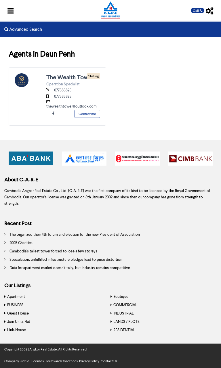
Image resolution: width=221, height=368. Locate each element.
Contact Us (109, 361)
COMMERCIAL (125, 304)
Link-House (16, 329)
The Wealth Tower (69, 77)
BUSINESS (15, 304)
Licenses (37, 361)
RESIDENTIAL (124, 329)
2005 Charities (21, 242)
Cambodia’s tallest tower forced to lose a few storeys (53, 251)
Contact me (87, 114)
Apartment (16, 296)
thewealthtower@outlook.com (71, 106)
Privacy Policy (89, 361)
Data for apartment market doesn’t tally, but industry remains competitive (69, 267)
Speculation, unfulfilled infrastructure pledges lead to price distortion (65, 259)
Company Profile (16, 361)
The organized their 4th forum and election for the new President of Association (74, 234)
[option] (31, 160)
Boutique (120, 296)
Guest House (18, 313)
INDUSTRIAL (123, 313)
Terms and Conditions (61, 361)
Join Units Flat (18, 321)
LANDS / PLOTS (126, 321)
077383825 (62, 90)
